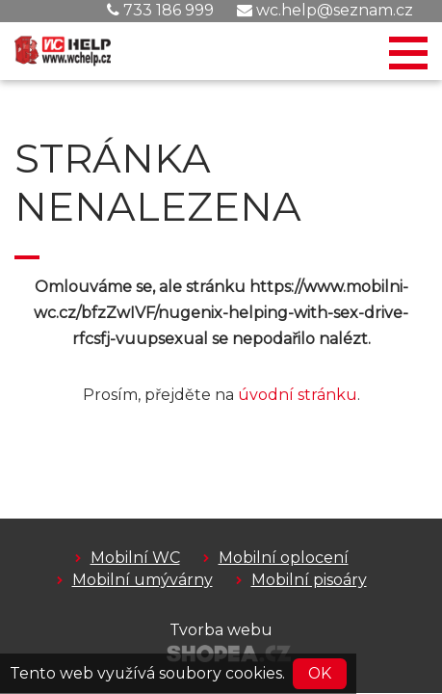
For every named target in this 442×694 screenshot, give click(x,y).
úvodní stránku (297, 395)
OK (319, 673)
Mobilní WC (135, 557)
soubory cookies (220, 673)
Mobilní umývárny (142, 580)
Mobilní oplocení (284, 557)
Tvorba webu (221, 630)
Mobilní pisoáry (309, 580)
